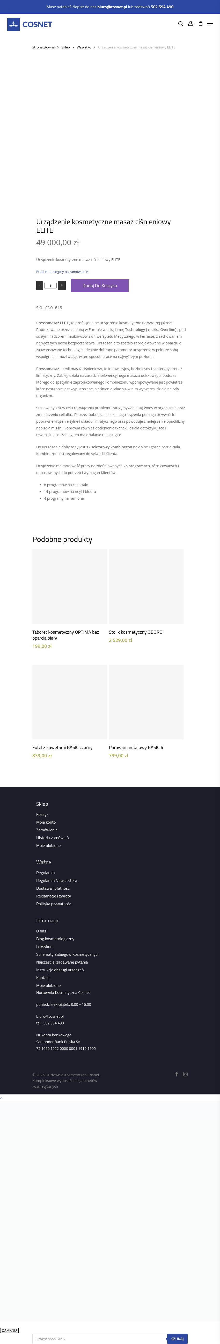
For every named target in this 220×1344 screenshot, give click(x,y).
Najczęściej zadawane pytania (62, 962)
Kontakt (43, 977)
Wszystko (84, 47)
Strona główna (43, 47)
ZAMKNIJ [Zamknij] (9, 1330)
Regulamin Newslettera (56, 880)
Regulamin (45, 872)
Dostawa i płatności (53, 888)
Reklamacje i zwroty (53, 896)
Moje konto (46, 822)
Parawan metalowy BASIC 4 (136, 747)
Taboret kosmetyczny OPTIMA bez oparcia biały (65, 634)
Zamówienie (46, 830)
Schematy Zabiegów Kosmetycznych (68, 954)
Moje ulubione (48, 845)
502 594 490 (53, 1023)
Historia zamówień (52, 837)
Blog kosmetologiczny (55, 939)
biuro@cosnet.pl (50, 1016)
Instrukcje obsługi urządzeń (60, 970)
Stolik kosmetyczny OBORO (136, 631)
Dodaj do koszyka (100, 285)
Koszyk (42, 814)
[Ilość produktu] (50, 285)
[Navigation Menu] (210, 23)
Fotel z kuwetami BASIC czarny (62, 747)
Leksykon (44, 946)
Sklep (66, 47)
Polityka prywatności (54, 904)
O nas (41, 931)
